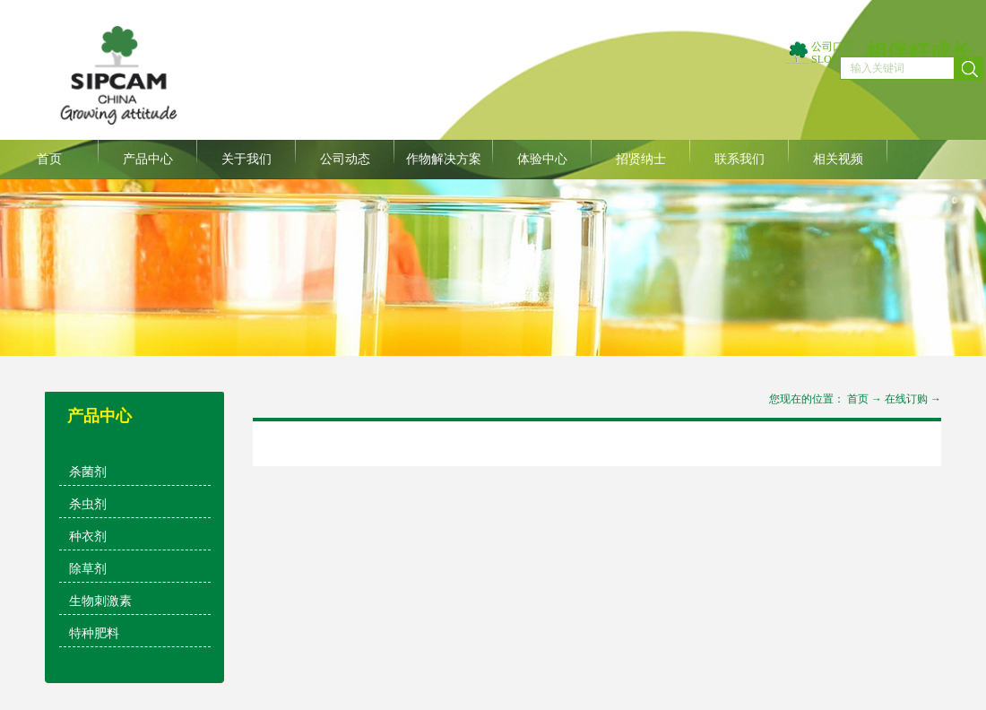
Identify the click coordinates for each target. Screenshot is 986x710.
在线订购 (906, 399)
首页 (49, 159)
